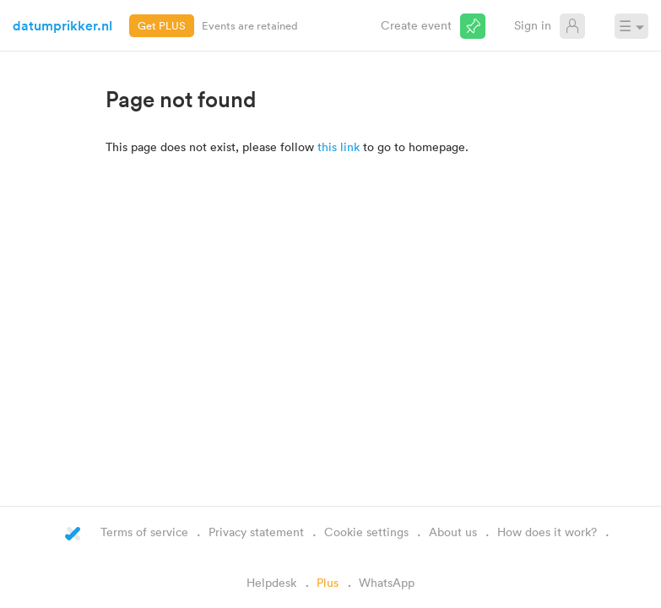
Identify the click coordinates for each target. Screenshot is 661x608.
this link (338, 146)
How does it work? (547, 532)
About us (453, 532)
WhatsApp (386, 582)
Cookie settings (366, 532)
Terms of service (144, 532)
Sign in (532, 25)
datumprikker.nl (62, 25)
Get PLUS (162, 25)
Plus (328, 582)
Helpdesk (271, 582)
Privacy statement (256, 532)
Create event (416, 25)
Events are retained (250, 25)
